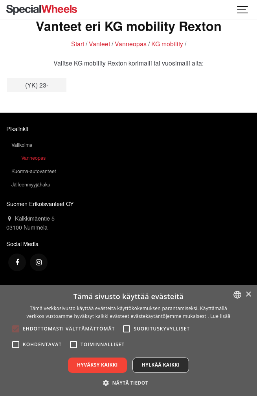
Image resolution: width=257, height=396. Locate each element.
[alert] (128, 340)
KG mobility (167, 43)
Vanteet (99, 43)
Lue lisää (220, 316)
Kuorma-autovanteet (33, 171)
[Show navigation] (243, 10)
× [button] (248, 294)
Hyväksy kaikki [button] (97, 364)
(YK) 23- (36, 84)
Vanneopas (131, 43)
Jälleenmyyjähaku (30, 184)
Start (77, 43)
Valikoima (21, 144)
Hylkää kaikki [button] (161, 364)
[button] (128, 383)
